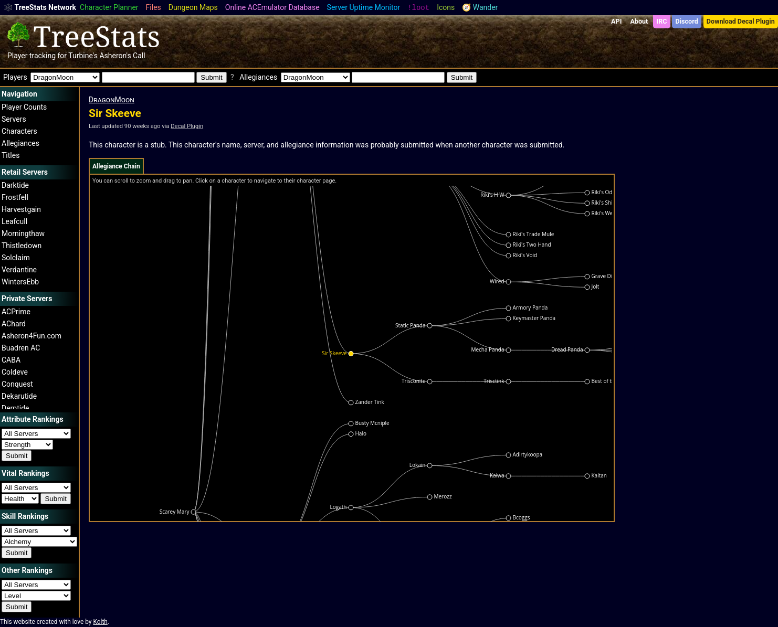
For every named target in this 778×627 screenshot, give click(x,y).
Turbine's (83, 55)
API (616, 21)
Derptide (15, 408)
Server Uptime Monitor (364, 7)
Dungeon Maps (193, 7)
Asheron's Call (122, 55)
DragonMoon (111, 99)
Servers (14, 119)
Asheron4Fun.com (31, 336)
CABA (11, 360)
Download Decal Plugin (741, 21)
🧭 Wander (480, 7)
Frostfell (15, 197)
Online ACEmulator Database (272, 7)
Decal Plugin (187, 126)
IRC (661, 21)
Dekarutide (19, 396)
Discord (687, 21)
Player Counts (24, 107)
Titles (10, 155)
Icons (446, 7)
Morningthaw (23, 233)
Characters (19, 131)
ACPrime (16, 311)
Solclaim (16, 257)
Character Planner (109, 7)
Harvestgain (21, 209)
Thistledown (21, 245)
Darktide (15, 185)
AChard (14, 324)
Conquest (17, 384)
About (639, 21)
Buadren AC (21, 348)
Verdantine (19, 269)
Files (153, 7)
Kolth (100, 621)
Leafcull (14, 221)
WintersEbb (20, 282)
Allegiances (20, 143)
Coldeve (15, 372)
